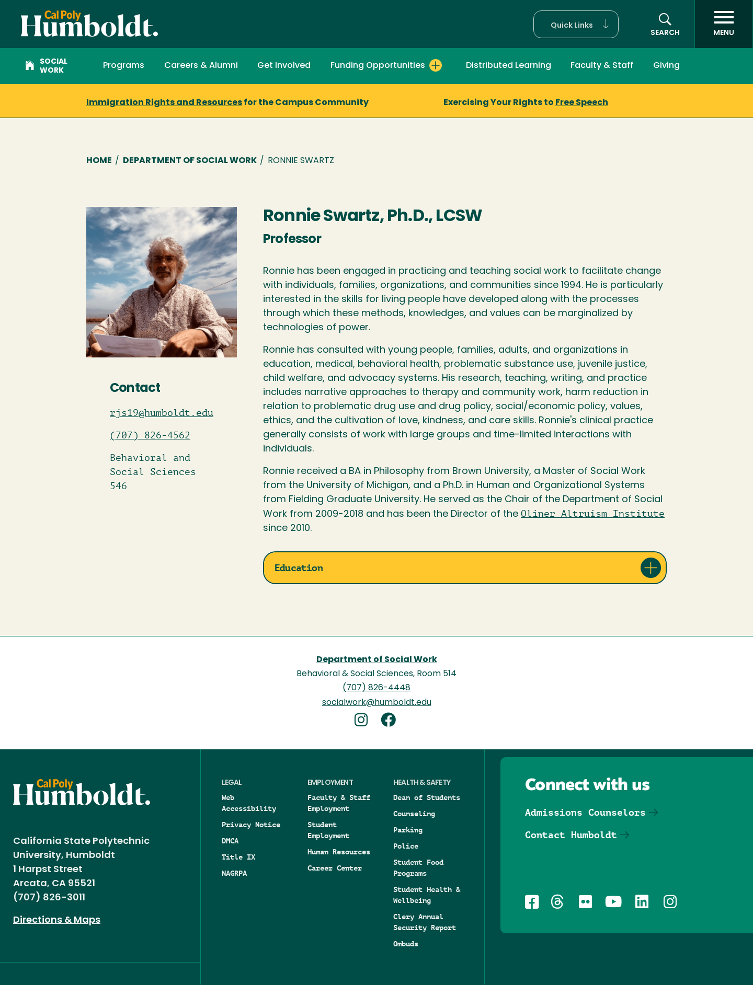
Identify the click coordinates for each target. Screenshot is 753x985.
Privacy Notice (251, 824)
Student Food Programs (418, 867)
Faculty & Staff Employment (338, 803)
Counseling (414, 813)
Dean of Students (426, 797)
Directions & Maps (56, 920)
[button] (576, 24)
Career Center (334, 868)
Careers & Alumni (201, 66)
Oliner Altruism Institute (593, 513)
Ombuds (405, 944)
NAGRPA (234, 873)
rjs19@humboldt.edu (161, 413)
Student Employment (328, 830)
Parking (408, 830)
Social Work (46, 66)
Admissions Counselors (585, 812)
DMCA (230, 841)
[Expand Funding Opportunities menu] (435, 65)
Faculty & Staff (602, 66)
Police (405, 846)
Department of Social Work (190, 161)
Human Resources (338, 852)
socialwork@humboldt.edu (376, 703)
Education (299, 567)
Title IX (238, 857)
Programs (123, 66)
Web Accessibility (249, 803)
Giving (666, 66)
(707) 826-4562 (150, 435)
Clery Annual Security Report (424, 922)
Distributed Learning (508, 66)
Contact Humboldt (571, 834)
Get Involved (284, 66)
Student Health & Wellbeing (426, 895)
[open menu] (723, 24)
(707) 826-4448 (376, 688)
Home (99, 161)
